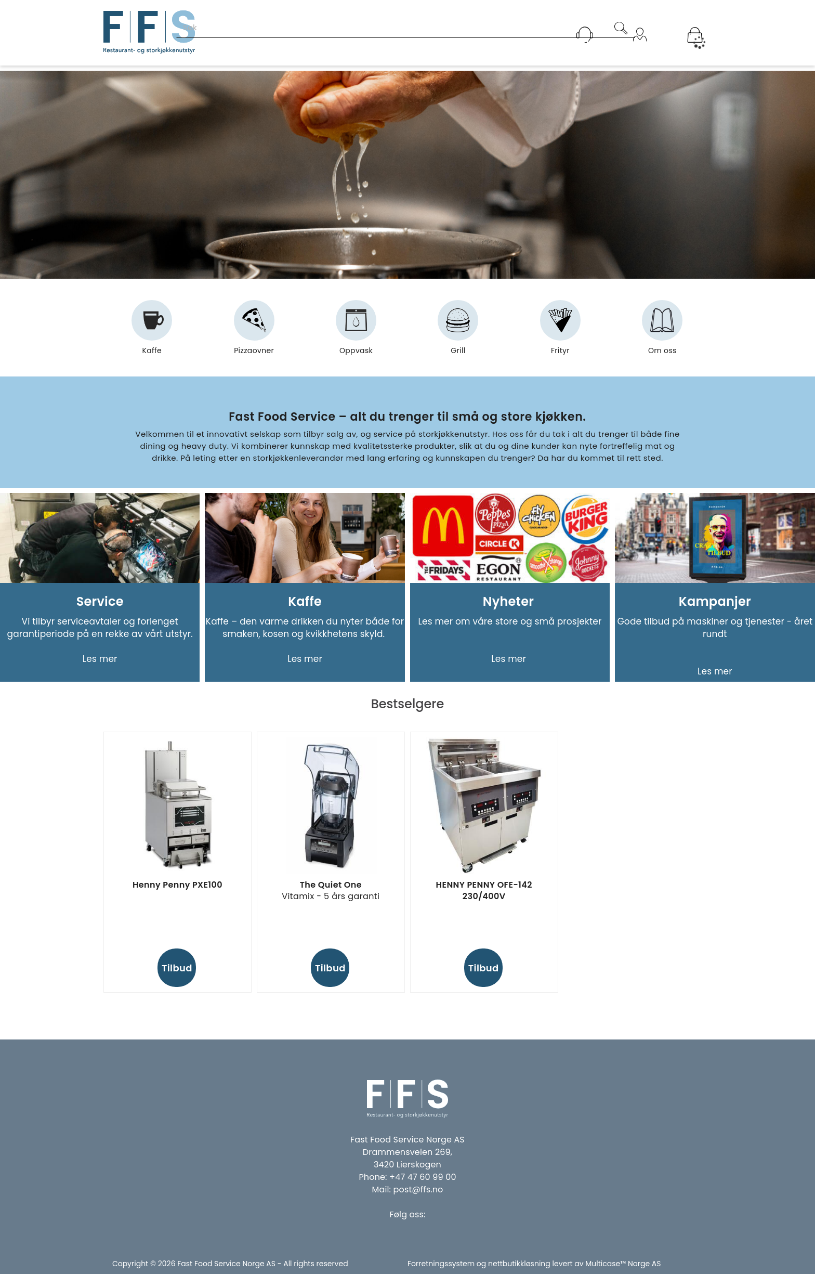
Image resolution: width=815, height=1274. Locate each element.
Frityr (560, 332)
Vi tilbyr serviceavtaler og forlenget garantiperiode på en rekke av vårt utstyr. (99, 627)
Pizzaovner (254, 332)
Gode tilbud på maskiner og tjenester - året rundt (714, 627)
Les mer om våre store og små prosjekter (509, 621)
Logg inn (640, 48)
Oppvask (356, 332)
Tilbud (177, 967)
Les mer (100, 659)
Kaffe (152, 332)
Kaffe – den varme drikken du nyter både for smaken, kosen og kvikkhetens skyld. (305, 627)
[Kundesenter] (585, 35)
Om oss (662, 332)
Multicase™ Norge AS (623, 1263)
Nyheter (510, 601)
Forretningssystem (441, 1263)
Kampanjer (715, 601)
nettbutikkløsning (519, 1263)
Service (100, 601)
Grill (458, 332)
